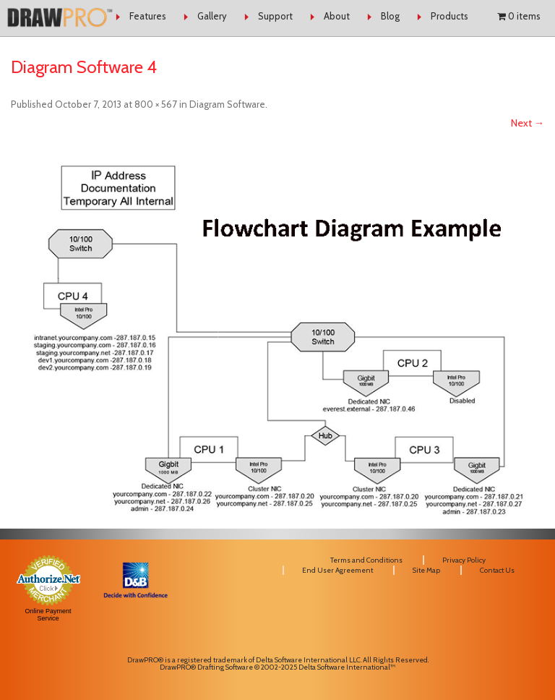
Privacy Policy (464, 560)
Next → (527, 122)
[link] (135, 628)
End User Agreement (337, 570)
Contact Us (497, 570)
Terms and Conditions (366, 560)
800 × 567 (155, 104)
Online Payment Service (48, 614)
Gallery (212, 16)
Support (275, 16)
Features (147, 16)
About (337, 16)
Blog (390, 16)
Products (449, 16)
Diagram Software (227, 104)
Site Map (426, 570)
